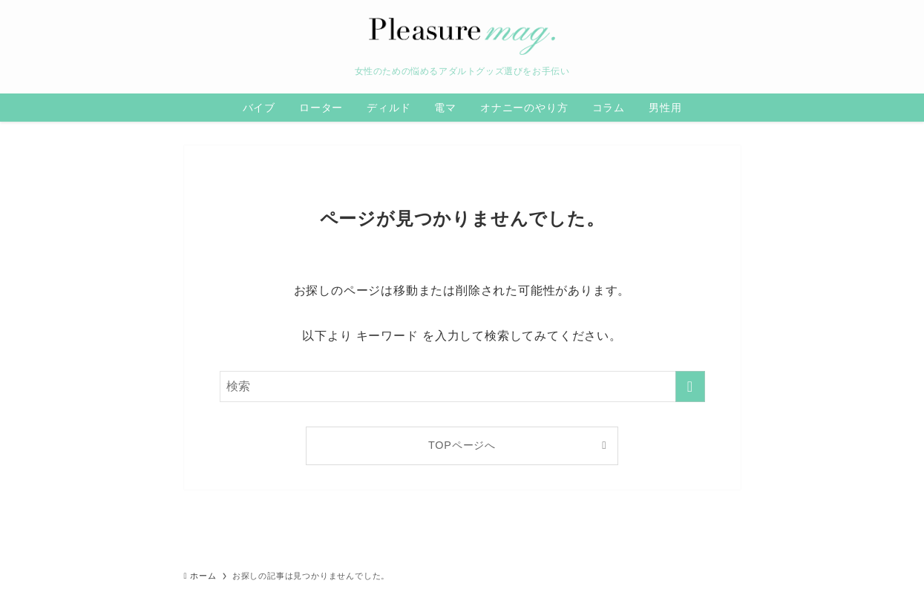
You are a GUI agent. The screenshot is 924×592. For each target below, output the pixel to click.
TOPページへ (462, 445)
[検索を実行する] (690, 386)
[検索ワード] (462, 386)
